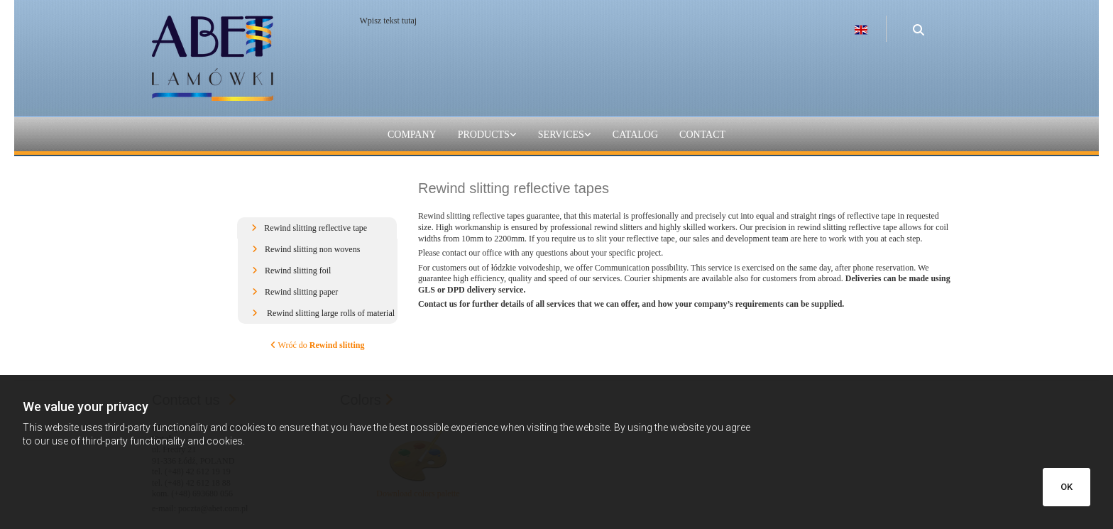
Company (412, 134)
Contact (702, 134)
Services (561, 134)
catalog (635, 134)
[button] (317, 228)
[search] (918, 23)
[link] (487, 135)
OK (1066, 486)
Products (484, 134)
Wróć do (317, 345)
